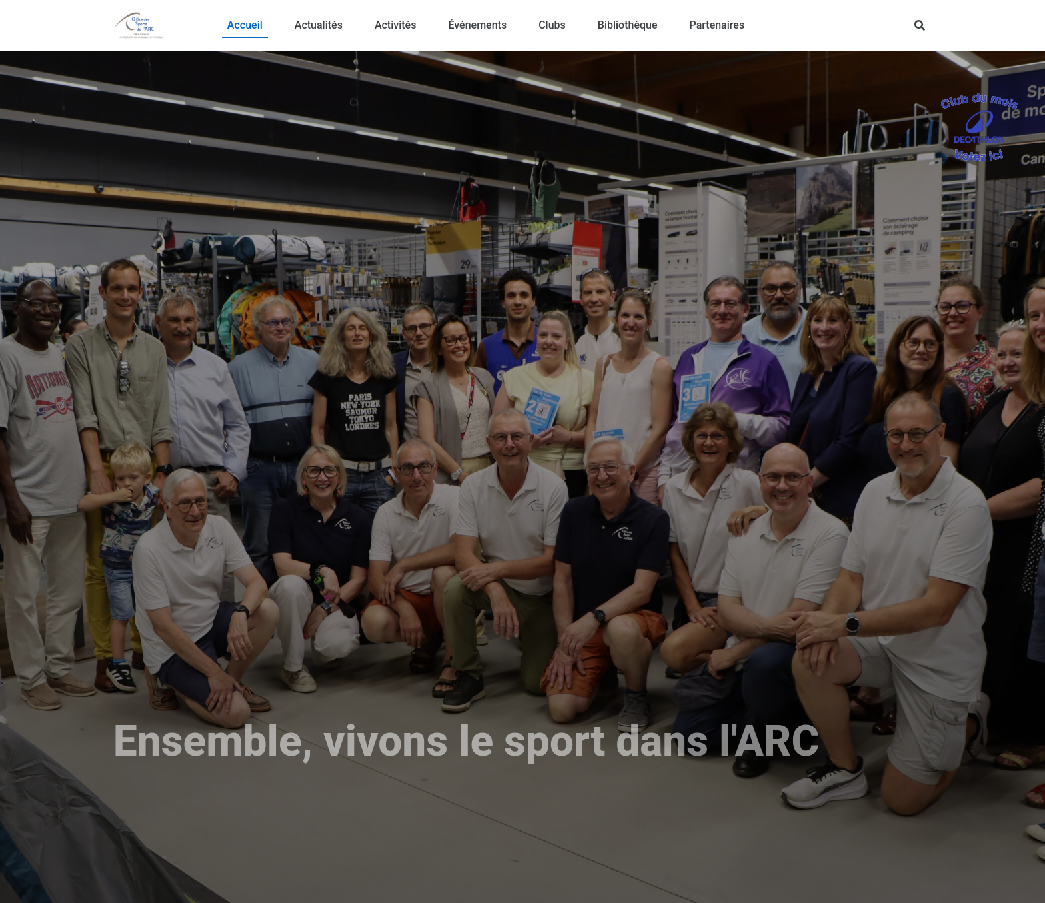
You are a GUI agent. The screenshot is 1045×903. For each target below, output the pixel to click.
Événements (477, 25)
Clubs (552, 25)
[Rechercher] (919, 25)
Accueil (245, 25)
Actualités (319, 25)
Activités (396, 25)
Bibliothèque (628, 25)
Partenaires (717, 25)
